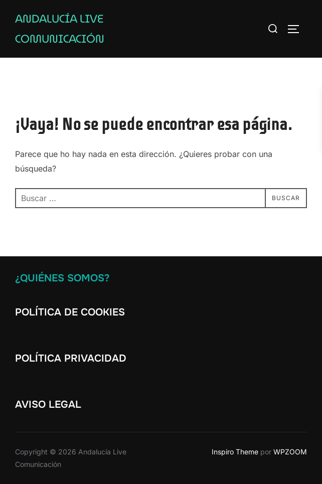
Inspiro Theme (235, 451)
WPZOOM (290, 451)
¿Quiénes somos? (62, 278)
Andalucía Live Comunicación (59, 29)
